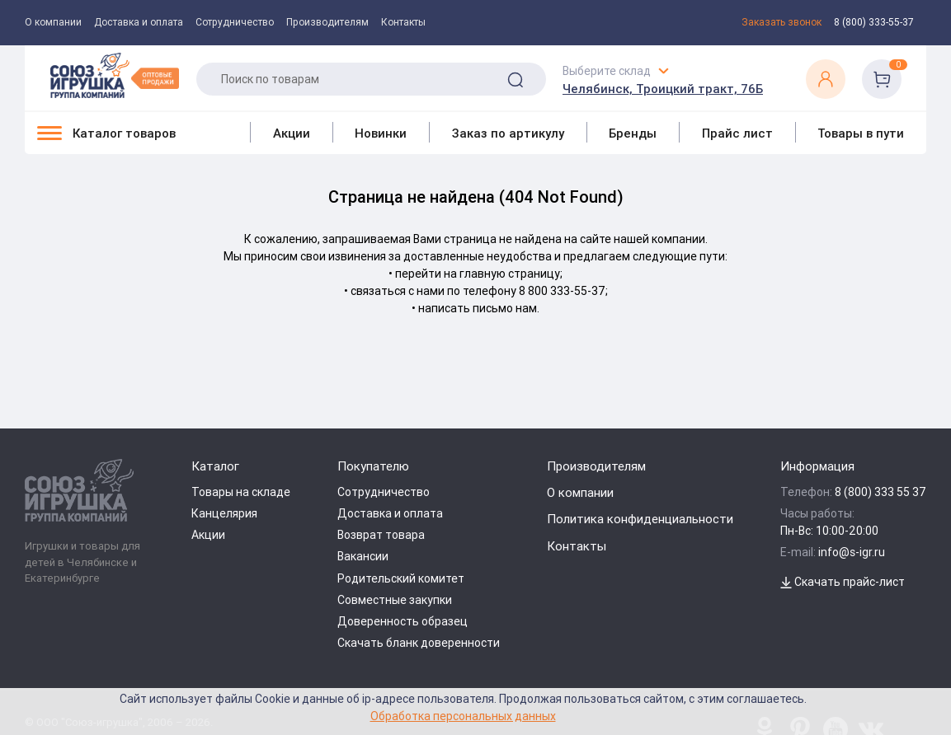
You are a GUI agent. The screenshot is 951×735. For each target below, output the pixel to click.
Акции (291, 133)
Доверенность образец (402, 621)
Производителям (327, 22)
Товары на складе (240, 492)
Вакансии (362, 556)
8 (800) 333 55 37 (880, 492)
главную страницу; (511, 273)
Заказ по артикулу (508, 133)
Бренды (633, 133)
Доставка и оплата (138, 22)
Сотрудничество (234, 22)
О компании (53, 22)
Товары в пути (860, 133)
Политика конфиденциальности (640, 519)
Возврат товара (381, 534)
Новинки (381, 133)
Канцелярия (224, 513)
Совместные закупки (394, 599)
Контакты (403, 22)
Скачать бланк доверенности (418, 642)
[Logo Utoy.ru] (114, 75)
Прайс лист (737, 133)
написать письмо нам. (478, 308)
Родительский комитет (400, 578)
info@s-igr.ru (851, 552)
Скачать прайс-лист (842, 581)
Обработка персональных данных (463, 716)
